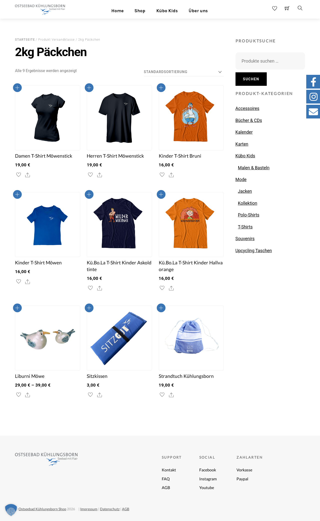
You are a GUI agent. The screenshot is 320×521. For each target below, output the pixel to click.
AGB (166, 487)
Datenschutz (110, 509)
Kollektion (247, 203)
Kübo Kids (167, 10)
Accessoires (248, 108)
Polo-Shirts (249, 214)
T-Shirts (245, 226)
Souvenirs (245, 238)
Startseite (25, 39)
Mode (241, 179)
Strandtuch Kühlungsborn (186, 376)
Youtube (206, 487)
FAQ (166, 478)
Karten (242, 144)
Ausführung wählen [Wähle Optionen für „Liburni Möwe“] (17, 308)
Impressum (89, 509)
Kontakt (169, 469)
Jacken (245, 191)
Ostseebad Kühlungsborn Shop (42, 509)
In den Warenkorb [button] (89, 308)
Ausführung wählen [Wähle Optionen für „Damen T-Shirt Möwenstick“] (17, 87)
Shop (139, 10)
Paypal (242, 478)
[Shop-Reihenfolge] (184, 72)
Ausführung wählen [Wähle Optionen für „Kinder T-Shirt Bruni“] (161, 87)
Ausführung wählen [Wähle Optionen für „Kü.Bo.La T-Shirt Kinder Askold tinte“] (89, 194)
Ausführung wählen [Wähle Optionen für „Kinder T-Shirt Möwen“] (17, 194)
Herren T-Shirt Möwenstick (115, 156)
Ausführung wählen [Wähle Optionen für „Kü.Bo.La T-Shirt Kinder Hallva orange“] (161, 194)
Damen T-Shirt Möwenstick (43, 156)
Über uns (198, 10)
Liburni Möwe (29, 376)
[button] (11, 510)
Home (117, 10)
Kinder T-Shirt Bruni (180, 156)
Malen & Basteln (254, 167)
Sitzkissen (97, 376)
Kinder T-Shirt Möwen (38, 262)
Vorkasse (244, 469)
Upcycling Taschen (254, 250)
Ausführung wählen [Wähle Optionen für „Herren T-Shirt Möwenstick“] (89, 87)
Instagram (208, 478)
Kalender (244, 132)
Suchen (251, 79)
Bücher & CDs (249, 120)
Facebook (207, 469)
